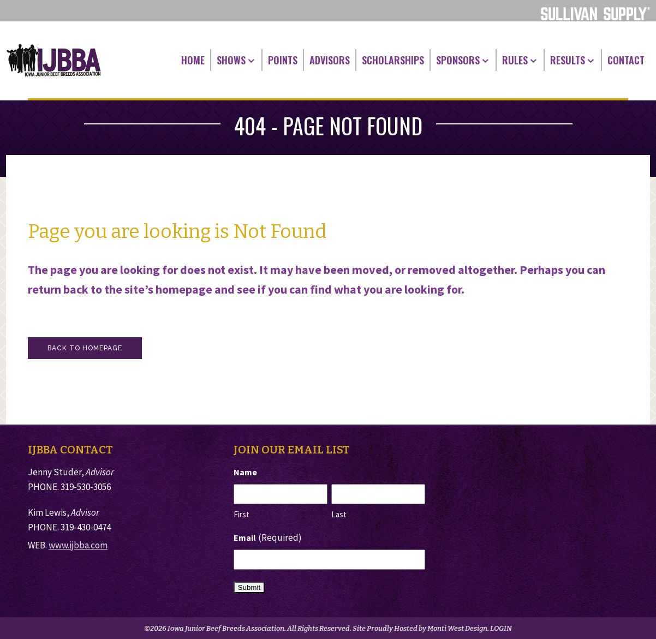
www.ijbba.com (78, 545)
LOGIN (501, 628)
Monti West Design (457, 628)
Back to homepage (84, 348)
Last (339, 514)
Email (268, 537)
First (241, 514)
